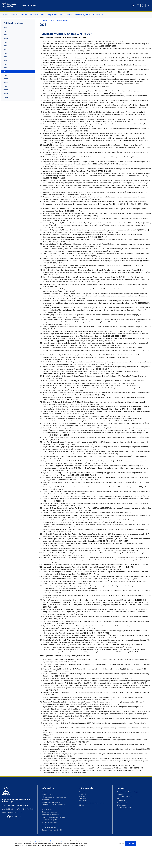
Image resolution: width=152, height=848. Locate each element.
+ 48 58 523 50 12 (27, 809)
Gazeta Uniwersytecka (124, 796)
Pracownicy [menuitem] (34, 15)
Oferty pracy (121, 805)
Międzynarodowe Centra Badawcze (54, 797)
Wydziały (45, 792)
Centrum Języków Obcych (51, 802)
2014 (5, 60)
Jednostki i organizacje (50, 822)
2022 (5, 31)
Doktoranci (83, 796)
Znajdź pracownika (48, 825)
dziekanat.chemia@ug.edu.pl (12, 813)
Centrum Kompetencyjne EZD (52, 830)
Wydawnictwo (47, 809)
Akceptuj (130, 843)
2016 (5, 53)
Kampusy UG (121, 801)
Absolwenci (83, 798)
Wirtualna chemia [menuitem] (66, 15)
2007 (6, 86)
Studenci (82, 794)
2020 (6, 38)
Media (81, 805)
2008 (6, 82)
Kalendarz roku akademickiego (127, 792)
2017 (5, 49)
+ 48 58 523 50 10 (11, 809)
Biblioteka (45, 799)
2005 (6, 93)
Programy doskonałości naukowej (53, 817)
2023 (5, 27)
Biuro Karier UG (122, 803)
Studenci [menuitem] (24, 15)
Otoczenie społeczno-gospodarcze (91, 803)
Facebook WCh (14, 816)
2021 (5, 35)
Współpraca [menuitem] (52, 15)
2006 (6, 90)
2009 (6, 79)
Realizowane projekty (49, 820)
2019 (5, 42)
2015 (5, 57)
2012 (5, 68)
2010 (5, 75)
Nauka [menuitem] (43, 15)
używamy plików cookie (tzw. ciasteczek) (48, 841)
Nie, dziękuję (119, 844)
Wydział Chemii (29, 5)
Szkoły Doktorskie (48, 794)
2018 (5, 46)
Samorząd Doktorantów (50, 815)
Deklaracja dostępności (125, 807)
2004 (6, 97)
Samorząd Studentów (49, 812)
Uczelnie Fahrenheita (49, 827)
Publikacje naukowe (61, 20)
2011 (5, 71)
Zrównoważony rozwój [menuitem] (82, 15)
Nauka (52, 20)
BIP (118, 798)
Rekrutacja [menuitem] (14, 15)
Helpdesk (120, 794)
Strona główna (44, 20)
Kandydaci (83, 792)
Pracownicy (83, 801)
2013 (5, 64)
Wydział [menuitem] (5, 15)
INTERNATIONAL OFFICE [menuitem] (101, 15)
